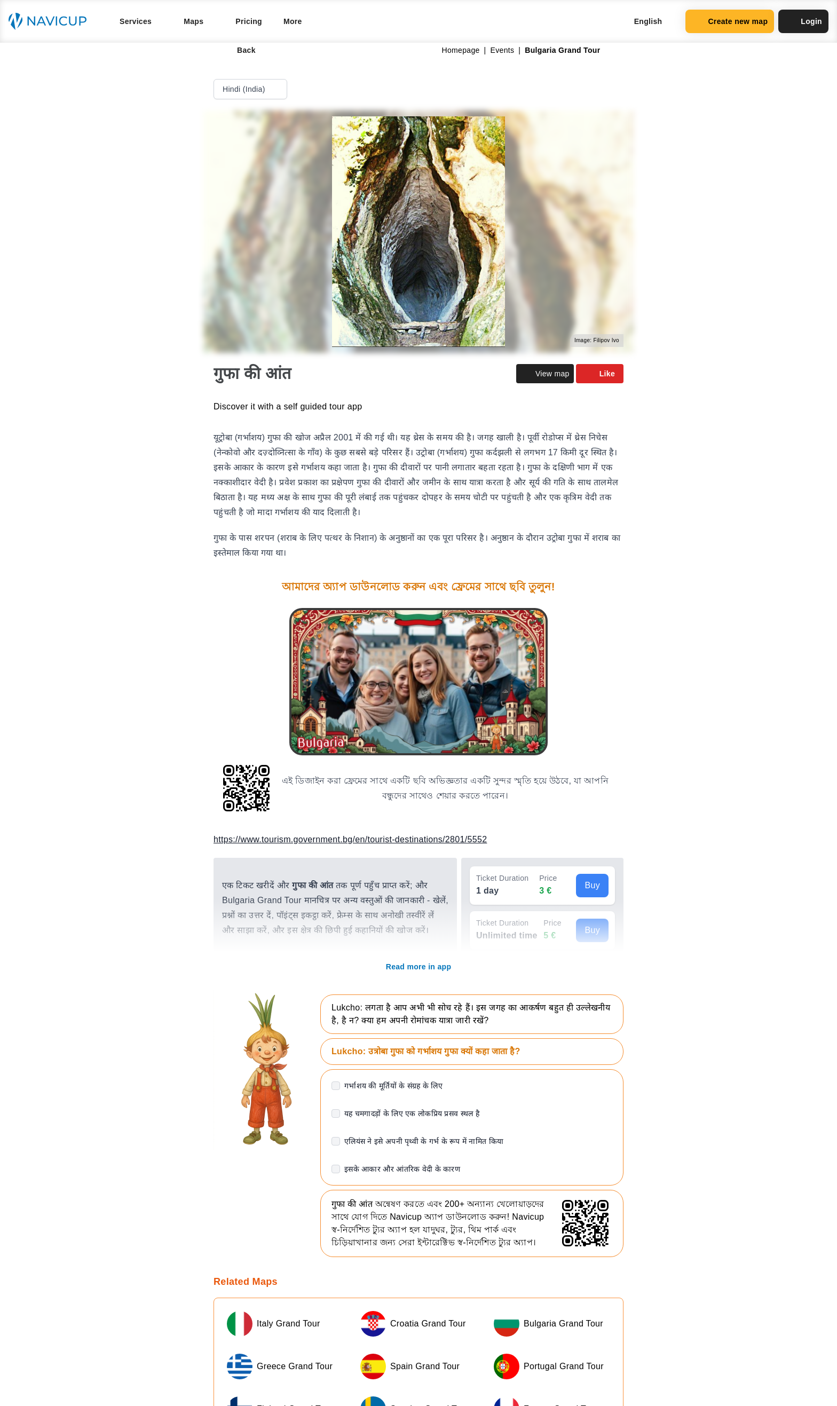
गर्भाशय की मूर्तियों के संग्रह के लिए (393, 1085)
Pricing (248, 21)
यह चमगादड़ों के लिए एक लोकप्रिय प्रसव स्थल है (411, 1113)
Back (239, 50)
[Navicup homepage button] (51, 21)
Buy (592, 885)
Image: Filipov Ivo (596, 340)
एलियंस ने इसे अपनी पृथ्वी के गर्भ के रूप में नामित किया (423, 1141)
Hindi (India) (251, 89)
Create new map (730, 21)
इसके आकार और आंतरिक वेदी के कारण (402, 1169)
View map (545, 373)
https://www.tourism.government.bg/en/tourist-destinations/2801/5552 (350, 839)
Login (803, 21)
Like (600, 373)
